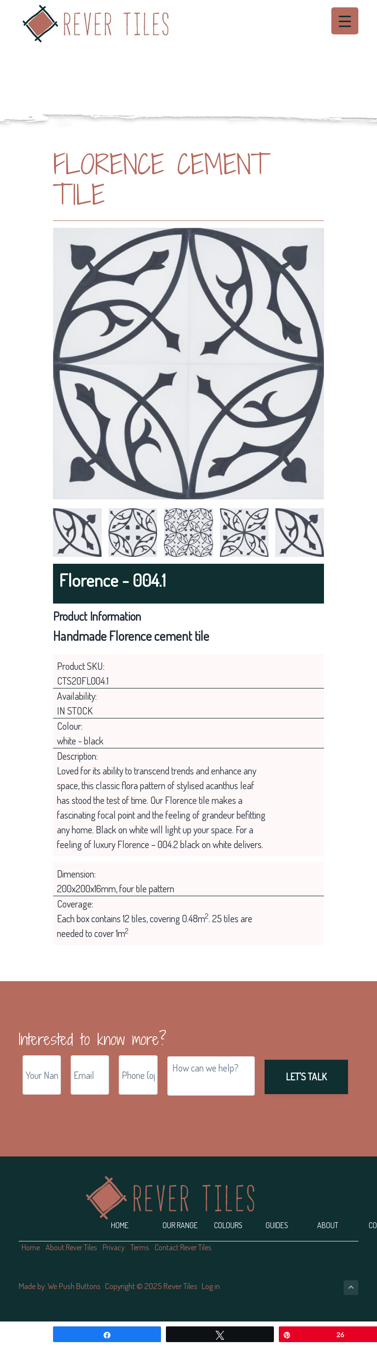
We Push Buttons (74, 1286)
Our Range (180, 1225)
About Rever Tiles (71, 1247)
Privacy (114, 1247)
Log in (211, 1286)
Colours (228, 1225)
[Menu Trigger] (344, 20)
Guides (277, 1225)
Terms (140, 1247)
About (327, 1225)
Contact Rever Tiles (183, 1247)
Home (120, 1225)
